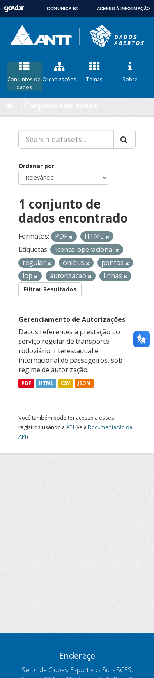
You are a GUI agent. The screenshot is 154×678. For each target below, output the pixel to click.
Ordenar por (36, 166)
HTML (46, 383)
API (70, 427)
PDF (26, 383)
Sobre (129, 72)
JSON (84, 383)
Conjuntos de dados (24, 76)
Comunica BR (62, 9)
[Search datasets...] (66, 139)
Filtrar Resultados (50, 289)
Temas (95, 72)
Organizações (59, 72)
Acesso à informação (123, 9)
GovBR (14, 8)
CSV (65, 383)
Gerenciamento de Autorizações (71, 319)
